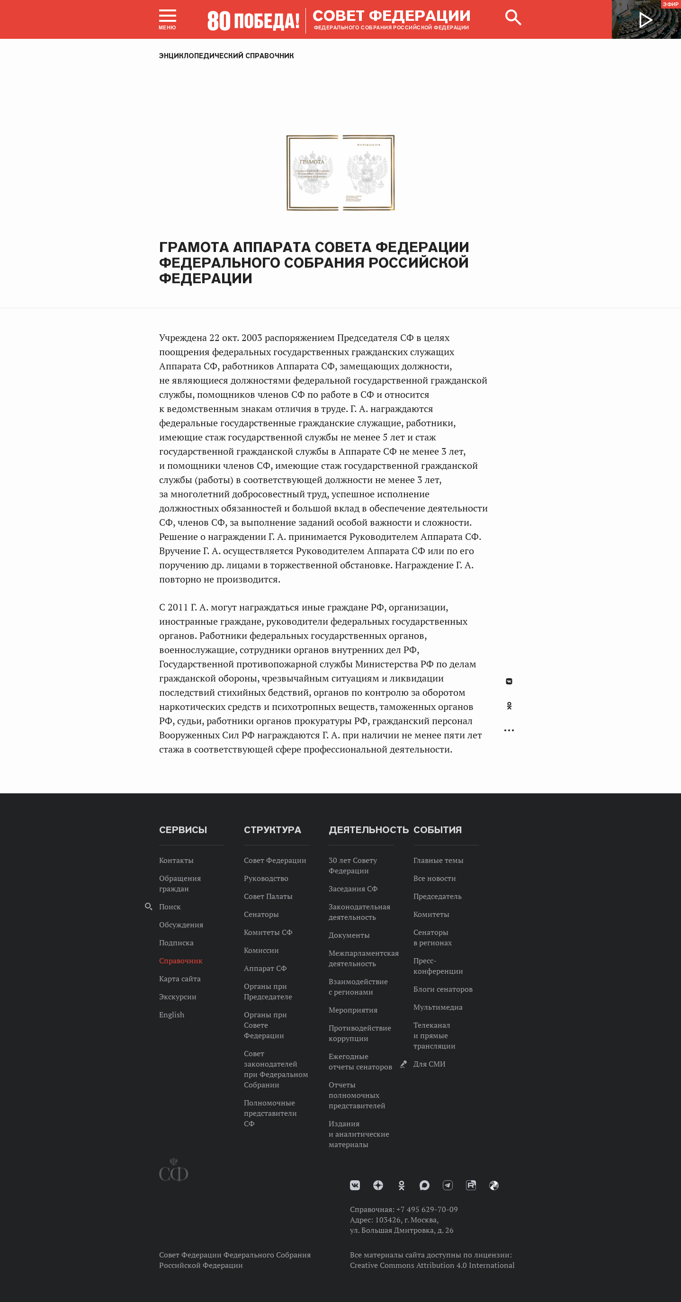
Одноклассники (509, 705)
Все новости (434, 878)
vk (355, 1185)
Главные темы (438, 860)
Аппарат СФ (265, 968)
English (171, 1014)
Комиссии (261, 950)
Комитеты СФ (268, 932)
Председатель (437, 896)
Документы (349, 935)
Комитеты (431, 914)
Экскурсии (178, 996)
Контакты (176, 860)
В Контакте (509, 681)
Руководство (266, 878)
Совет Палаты (268, 896)
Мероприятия (353, 1010)
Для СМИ (429, 1064)
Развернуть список (509, 730)
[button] (168, 19)
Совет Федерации (275, 860)
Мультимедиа (438, 1007)
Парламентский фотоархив (494, 1185)
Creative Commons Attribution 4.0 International (432, 1265)
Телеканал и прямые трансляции (434, 1035)
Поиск (170, 906)
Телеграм (448, 1185)
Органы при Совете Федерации (265, 1025)
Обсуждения (181, 924)
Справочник (181, 960)
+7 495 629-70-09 (427, 1209)
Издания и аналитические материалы (359, 1134)
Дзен (378, 1185)
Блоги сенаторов (443, 989)
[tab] (509, 711)
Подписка (176, 942)
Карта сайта (180, 978)
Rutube (471, 1185)
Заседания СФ (353, 888)
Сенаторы (261, 914)
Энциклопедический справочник (226, 56)
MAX (425, 1185)
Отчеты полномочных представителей (357, 1095)
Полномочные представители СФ (270, 1113)
